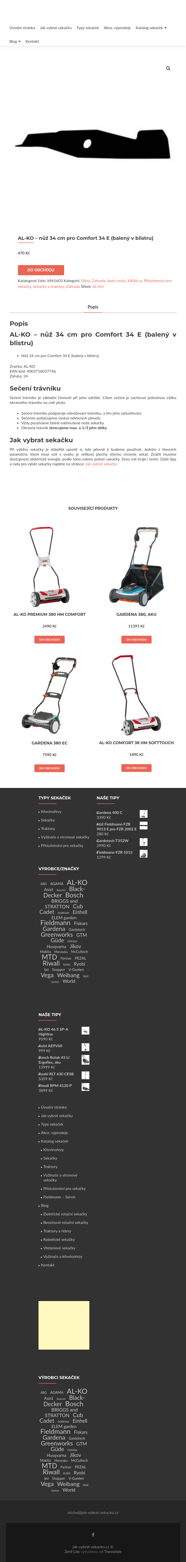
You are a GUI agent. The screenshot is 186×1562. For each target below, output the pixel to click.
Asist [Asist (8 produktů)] (48, 889)
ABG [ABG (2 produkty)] (43, 884)
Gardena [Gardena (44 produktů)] (54, 928)
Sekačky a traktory (48, 286)
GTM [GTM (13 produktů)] (81, 935)
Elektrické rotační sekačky (65, 1213)
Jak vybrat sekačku (56, 27)
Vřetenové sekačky (59, 1247)
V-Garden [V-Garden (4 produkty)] (76, 969)
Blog (13, 41)
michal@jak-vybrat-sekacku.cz (93, 1512)
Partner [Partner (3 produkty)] (66, 958)
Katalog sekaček (149, 27)
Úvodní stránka (22, 27)
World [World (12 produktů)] (69, 981)
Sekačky (48, 820)
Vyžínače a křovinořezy (62, 1256)
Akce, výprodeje (117, 27)
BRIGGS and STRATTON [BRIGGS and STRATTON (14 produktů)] (61, 903)
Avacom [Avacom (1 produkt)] (61, 890)
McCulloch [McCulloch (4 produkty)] (79, 951)
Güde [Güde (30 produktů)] (57, 940)
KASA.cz (134, 280)
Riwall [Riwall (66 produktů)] (51, 963)
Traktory (48, 828)
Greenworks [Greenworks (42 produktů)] (57, 934)
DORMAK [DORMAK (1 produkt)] (63, 912)
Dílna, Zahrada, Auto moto (103, 280)
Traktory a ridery (57, 1230)
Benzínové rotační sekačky (65, 1222)
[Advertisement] (64, 1325)
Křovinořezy (51, 811)
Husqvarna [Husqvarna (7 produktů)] (56, 946)
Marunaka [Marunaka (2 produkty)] (61, 952)
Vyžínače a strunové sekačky (65, 837)
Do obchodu (41, 270)
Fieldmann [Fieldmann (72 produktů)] (55, 923)
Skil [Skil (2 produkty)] (46, 970)
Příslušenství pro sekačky (62, 845)
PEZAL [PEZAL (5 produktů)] (80, 958)
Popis (93, 306)
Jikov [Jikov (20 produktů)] (75, 946)
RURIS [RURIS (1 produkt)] (66, 964)
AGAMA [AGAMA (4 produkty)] (56, 883)
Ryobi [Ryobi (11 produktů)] (79, 964)
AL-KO (98, 286)
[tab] (93, 307)
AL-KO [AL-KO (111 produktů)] (77, 882)
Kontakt (32, 41)
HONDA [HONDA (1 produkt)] (72, 941)
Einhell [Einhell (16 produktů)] (80, 912)
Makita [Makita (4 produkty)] (45, 951)
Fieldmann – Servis (59, 1196)
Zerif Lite (72, 1551)
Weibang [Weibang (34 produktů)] (68, 974)
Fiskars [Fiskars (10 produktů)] (80, 923)
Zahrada (73, 286)
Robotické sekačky (59, 1239)
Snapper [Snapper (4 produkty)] (58, 969)
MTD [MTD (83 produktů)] (49, 957)
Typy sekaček (88, 27)
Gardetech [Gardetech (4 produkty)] (77, 929)
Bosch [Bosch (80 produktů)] (74, 895)
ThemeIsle (112, 1551)
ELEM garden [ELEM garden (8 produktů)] (63, 917)
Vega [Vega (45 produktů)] (47, 974)
